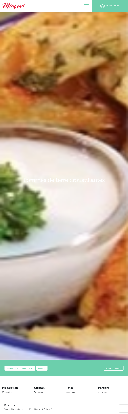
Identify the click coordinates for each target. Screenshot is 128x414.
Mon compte (109, 6)
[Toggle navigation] (86, 5)
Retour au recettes (114, 368)
